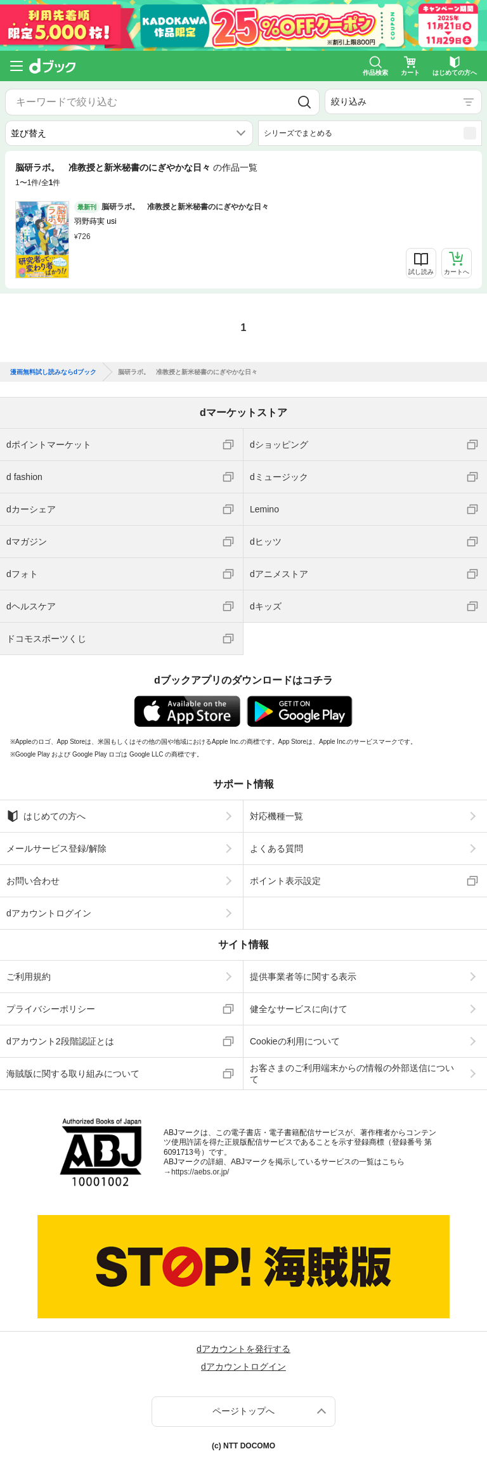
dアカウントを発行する (243, 1349)
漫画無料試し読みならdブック (53, 372)
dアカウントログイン (48, 913)
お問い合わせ (33, 881)
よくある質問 (276, 848)
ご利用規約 (28, 976)
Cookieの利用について (295, 1041)
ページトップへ (243, 1411)
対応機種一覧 (276, 816)
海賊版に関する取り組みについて (73, 1074)
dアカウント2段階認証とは (60, 1041)
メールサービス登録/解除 (56, 848)
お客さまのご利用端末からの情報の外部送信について (352, 1073)
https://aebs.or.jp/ (200, 1171)
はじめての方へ (46, 816)
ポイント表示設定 (285, 881)
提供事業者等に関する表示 (303, 976)
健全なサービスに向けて (298, 1009)
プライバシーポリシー (50, 1009)
